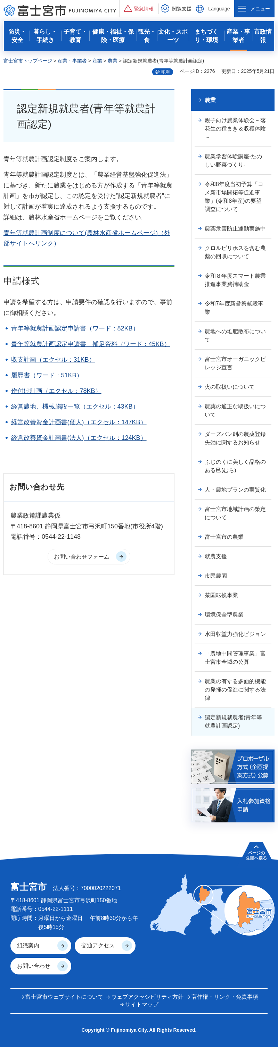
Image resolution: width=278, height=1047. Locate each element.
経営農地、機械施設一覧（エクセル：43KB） (75, 406)
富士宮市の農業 (224, 537)
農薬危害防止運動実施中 (235, 229)
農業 (112, 61)
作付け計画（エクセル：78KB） (56, 390)
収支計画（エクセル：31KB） (53, 359)
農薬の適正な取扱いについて (235, 410)
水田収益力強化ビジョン (235, 634)
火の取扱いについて (230, 387)
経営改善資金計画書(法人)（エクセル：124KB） (79, 437)
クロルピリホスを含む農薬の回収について (235, 252)
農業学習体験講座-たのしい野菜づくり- (233, 160)
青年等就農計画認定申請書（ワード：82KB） (75, 328)
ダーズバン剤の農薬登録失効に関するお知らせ (235, 438)
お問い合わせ (33, 966)
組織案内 (28, 945)
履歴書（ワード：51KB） (47, 375)
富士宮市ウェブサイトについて (64, 997)
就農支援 (216, 556)
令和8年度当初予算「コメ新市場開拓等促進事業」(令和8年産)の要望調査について (234, 196)
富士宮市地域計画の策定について (235, 513)
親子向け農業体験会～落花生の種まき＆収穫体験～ (235, 128)
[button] (139, 8)
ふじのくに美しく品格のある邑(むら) (235, 466)
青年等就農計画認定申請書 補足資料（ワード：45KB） (90, 344)
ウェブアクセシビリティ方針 (147, 997)
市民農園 (216, 576)
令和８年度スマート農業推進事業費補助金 (235, 280)
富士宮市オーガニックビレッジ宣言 (235, 363)
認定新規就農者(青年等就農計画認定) (233, 721)
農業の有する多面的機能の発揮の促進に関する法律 (235, 689)
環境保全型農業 (224, 615)
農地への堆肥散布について (235, 335)
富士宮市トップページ (27, 61)
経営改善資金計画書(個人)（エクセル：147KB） (79, 422)
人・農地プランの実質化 (235, 490)
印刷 (165, 71)
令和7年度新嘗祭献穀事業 (234, 308)
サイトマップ (141, 1004)
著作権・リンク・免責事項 (224, 997)
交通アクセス (98, 945)
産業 (97, 61)
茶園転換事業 (221, 595)
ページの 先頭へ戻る (256, 855)
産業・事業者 (72, 61)
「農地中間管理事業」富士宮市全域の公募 (235, 658)
